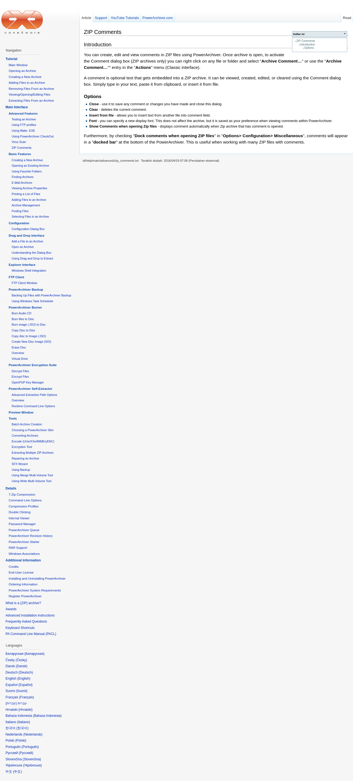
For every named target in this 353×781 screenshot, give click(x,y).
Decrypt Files (20, 371)
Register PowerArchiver (25, 596)
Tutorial (11, 59)
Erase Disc (19, 347)
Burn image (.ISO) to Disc (29, 324)
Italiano (23, 722)
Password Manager (22, 524)
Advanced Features (23, 113)
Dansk (21, 666)
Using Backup (21, 469)
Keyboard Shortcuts (20, 628)
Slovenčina (32, 759)
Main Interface (17, 107)
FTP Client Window (24, 283)
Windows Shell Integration (29, 270)
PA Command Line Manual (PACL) (31, 634)
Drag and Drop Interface (26, 235)
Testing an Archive (24, 119)
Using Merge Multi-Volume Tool (32, 475)
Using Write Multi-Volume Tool (31, 481)
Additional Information (23, 560)
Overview (18, 353)
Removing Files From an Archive (31, 88)
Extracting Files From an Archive (31, 100)
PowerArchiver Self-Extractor (30, 388)
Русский (26, 753)
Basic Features (20, 154)
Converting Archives (25, 435)
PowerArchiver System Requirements (35, 590)
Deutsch (26, 672)
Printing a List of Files (26, 194)
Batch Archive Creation (27, 424)
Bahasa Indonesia (47, 716)
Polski (20, 740)
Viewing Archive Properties (29, 188)
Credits (13, 566)
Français (26, 697)
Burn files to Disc (23, 319)
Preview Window (21, 412)
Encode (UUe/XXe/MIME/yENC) (33, 441)
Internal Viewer (19, 518)
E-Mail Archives (22, 182)
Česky (21, 660)
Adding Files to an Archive (27, 82)
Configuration (19, 223)
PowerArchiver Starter (24, 542)
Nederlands (33, 734)
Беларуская (34, 654)
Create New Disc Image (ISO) (31, 341)
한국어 (22, 728)
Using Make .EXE (23, 130)
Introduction (307, 44)
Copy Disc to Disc (23, 330)
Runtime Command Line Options (33, 406)
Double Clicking (19, 512)
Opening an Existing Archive (30, 165)
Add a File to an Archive (27, 241)
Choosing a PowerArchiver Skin (33, 430)
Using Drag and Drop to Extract (32, 258)
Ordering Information (23, 584)
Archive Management (26, 205)
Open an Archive (23, 246)
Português (30, 747)
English (23, 678)
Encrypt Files (20, 376)
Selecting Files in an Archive (30, 216)
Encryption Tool (22, 446)
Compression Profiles (23, 506)
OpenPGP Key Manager (28, 382)
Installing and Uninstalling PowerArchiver (37, 578)
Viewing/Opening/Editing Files (29, 94)
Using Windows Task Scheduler (32, 301)
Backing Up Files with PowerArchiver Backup (41, 295)
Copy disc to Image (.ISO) (29, 336)
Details (11, 488)
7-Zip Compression (22, 494)
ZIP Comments (305, 40)
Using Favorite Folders (27, 171)
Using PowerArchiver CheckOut (33, 136)
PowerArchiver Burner (25, 307)
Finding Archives (22, 177)
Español (25, 685)
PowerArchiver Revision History (31, 535)
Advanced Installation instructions (30, 615)
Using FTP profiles (24, 124)
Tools (13, 418)
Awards (11, 609)
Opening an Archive (22, 70)
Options (309, 47)
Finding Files (20, 211)
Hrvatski (25, 710)
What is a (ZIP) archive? (23, 603)
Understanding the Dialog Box (31, 252)
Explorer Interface (22, 264)
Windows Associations (24, 553)
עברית (11, 703)
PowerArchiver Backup (26, 289)
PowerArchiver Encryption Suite (33, 365)
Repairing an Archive (25, 458)
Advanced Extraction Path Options (34, 394)
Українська (32, 765)
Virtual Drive (20, 358)
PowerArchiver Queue (24, 530)
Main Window (18, 65)
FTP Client (16, 277)
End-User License (21, 572)
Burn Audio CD (21, 313)
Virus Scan (19, 142)
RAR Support (18, 547)
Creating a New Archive (25, 77)
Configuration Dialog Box (28, 229)
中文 (17, 772)
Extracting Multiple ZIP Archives (33, 452)
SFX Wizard (20, 464)
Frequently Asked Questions (26, 621)
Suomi (21, 691)
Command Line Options (25, 500)
